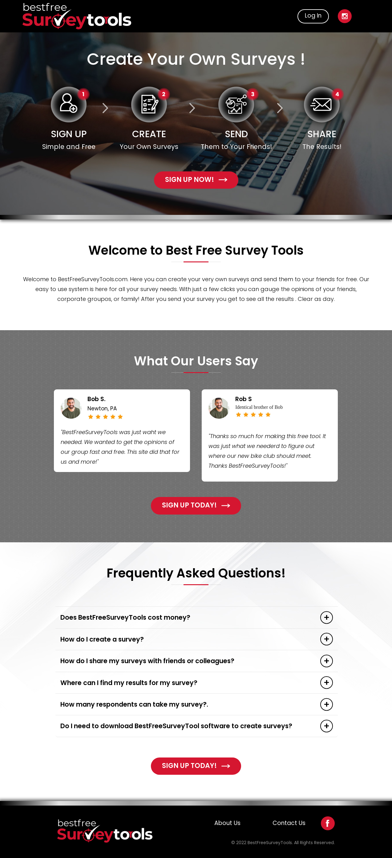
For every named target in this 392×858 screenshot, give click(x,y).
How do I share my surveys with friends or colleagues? (147, 660)
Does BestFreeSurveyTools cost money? (125, 617)
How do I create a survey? (102, 639)
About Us (227, 823)
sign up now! (196, 179)
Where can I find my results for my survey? (128, 682)
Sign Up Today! (196, 505)
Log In (313, 15)
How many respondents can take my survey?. (134, 704)
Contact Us (289, 823)
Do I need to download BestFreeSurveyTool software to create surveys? (176, 725)
